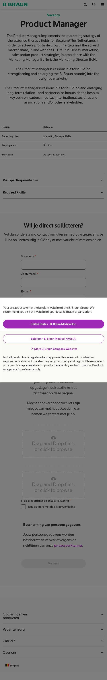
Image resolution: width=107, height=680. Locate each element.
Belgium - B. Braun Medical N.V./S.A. (53, 338)
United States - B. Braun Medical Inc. (53, 324)
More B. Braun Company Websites (53, 349)
